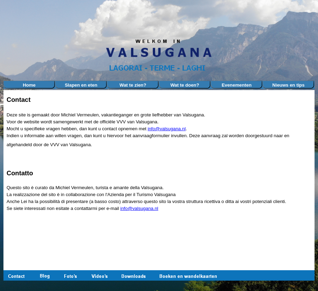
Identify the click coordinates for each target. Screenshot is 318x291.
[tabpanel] (159, 156)
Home (29, 85)
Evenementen (237, 85)
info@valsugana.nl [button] (167, 128)
